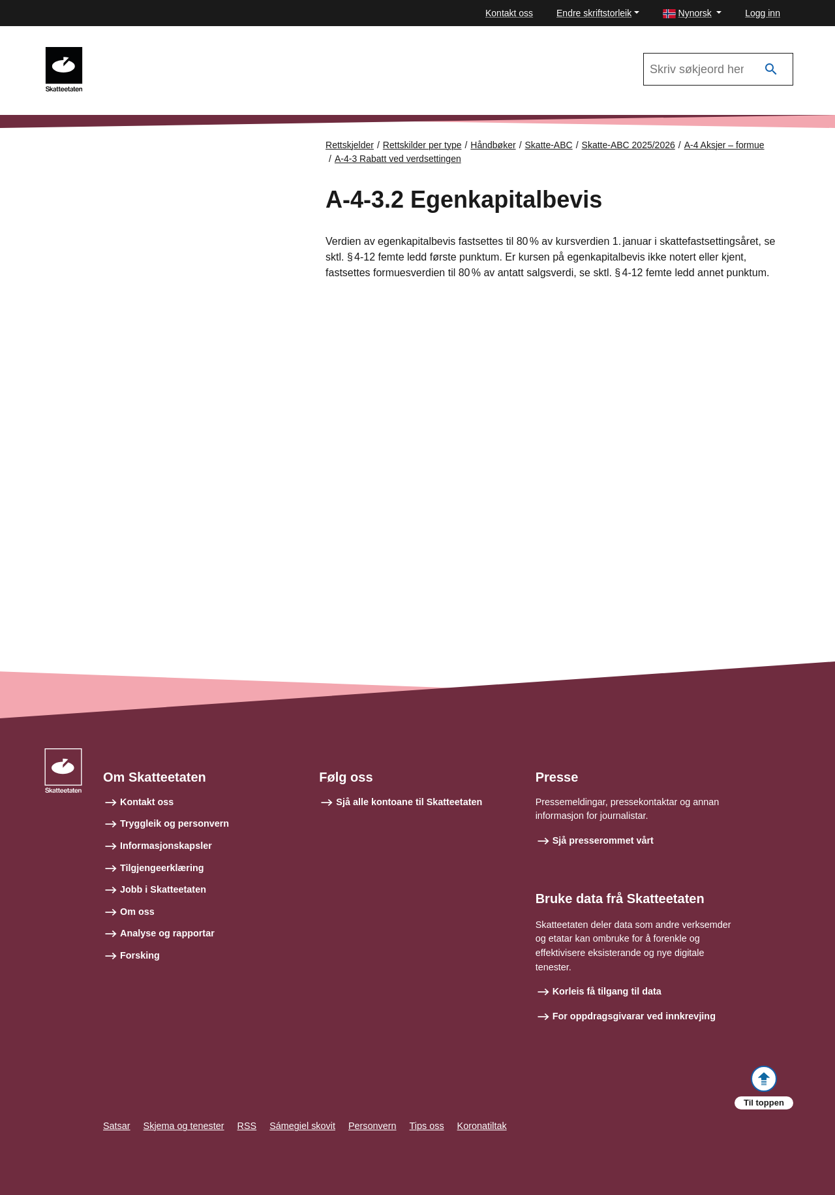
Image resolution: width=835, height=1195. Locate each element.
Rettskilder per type (422, 145)
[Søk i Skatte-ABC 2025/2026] (718, 69)
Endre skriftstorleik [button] (593, 13)
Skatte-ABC (131, 52)
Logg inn (762, 13)
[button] (692, 13)
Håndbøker (492, 145)
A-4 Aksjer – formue (724, 145)
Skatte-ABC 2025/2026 (628, 145)
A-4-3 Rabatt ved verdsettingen (398, 158)
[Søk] (771, 69)
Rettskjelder (350, 145)
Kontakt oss (509, 13)
